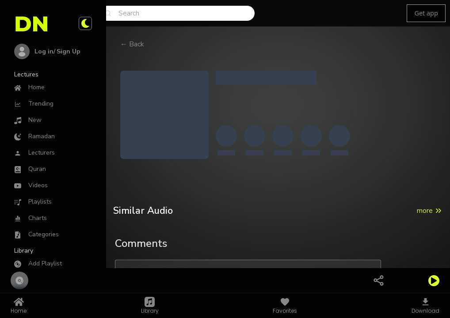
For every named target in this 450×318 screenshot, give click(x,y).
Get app (426, 13)
